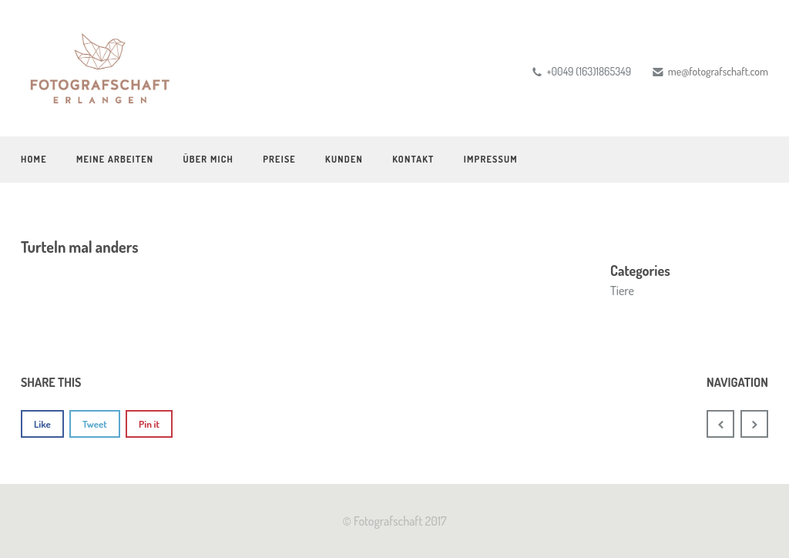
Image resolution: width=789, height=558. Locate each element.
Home (34, 159)
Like (42, 424)
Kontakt (413, 159)
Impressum (491, 159)
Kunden (344, 159)
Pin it (149, 424)
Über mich (208, 159)
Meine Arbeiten (114, 159)
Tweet (94, 424)
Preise (279, 159)
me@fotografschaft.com (718, 71)
